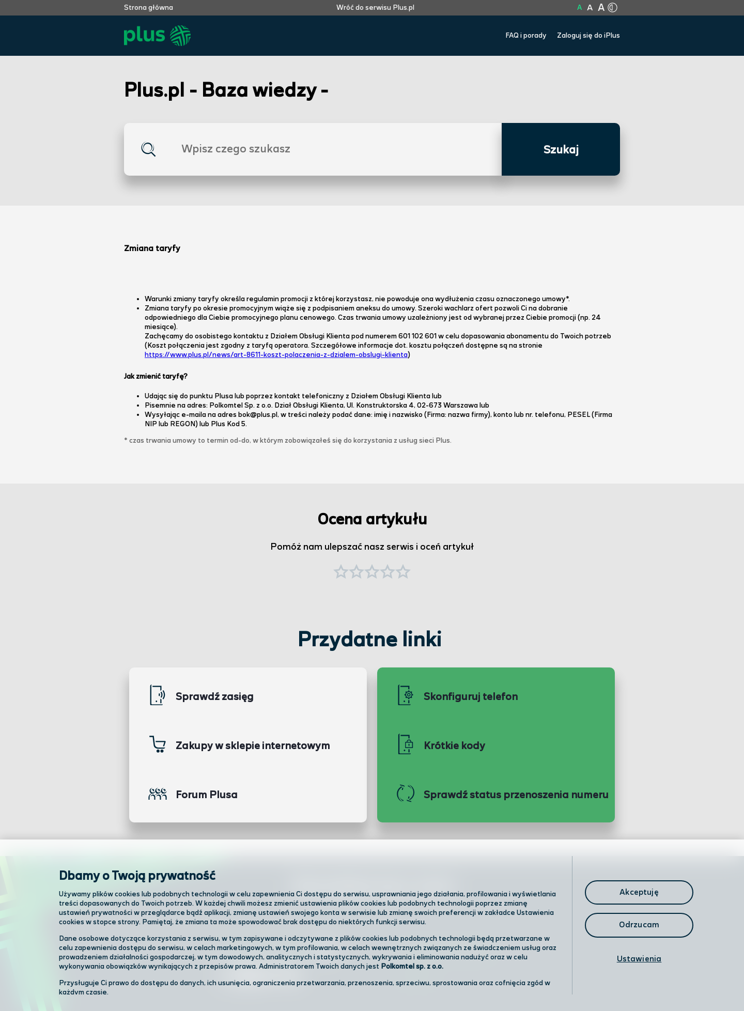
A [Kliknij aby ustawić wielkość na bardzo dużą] (601, 8)
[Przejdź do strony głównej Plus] (157, 36)
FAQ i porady (526, 35)
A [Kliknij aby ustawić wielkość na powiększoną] (590, 8)
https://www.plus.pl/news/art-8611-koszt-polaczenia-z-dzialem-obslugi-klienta (276, 355)
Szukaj (561, 150)
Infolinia (416, 978)
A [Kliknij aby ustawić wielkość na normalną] (579, 7)
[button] (403, 573)
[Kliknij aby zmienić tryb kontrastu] (612, 8)
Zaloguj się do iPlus (588, 35)
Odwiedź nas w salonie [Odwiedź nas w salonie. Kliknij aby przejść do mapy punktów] (277, 950)
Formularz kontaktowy (446, 951)
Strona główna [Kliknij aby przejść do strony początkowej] (148, 7)
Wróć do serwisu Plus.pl (375, 7)
